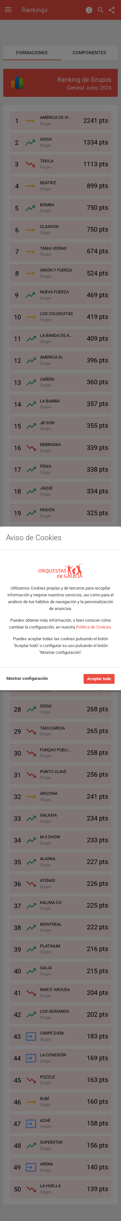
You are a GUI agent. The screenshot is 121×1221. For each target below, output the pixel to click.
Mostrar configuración (27, 678)
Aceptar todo (99, 678)
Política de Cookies (93, 627)
